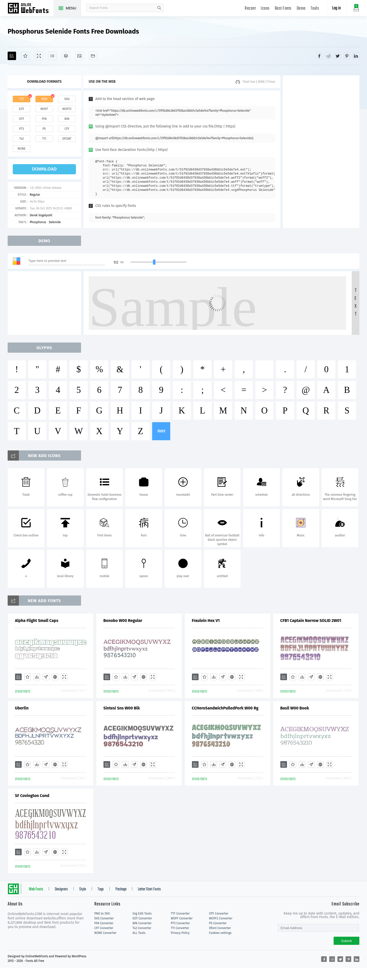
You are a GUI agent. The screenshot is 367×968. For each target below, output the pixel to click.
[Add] (12, 56)
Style (82, 889)
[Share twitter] (337, 55)
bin (66, 119)
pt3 (21, 129)
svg (66, 99)
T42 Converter (142, 928)
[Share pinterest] (347, 55)
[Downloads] (36, 677)
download (44, 169)
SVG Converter (104, 918)
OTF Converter (218, 913)
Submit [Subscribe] (346, 941)
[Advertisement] (321, 151)
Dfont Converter (220, 928)
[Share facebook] (319, 55)
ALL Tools (139, 933)
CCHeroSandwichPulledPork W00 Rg (225, 708)
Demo (301, 8)
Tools (315, 8)
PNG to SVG (102, 913)
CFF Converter (103, 928)
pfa (44, 119)
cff (66, 129)
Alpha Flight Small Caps (36, 620)
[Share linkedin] (356, 55)
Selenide (55, 222)
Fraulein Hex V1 (206, 620)
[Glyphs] (52, 56)
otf (21, 119)
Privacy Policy (180, 933)
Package (120, 889)
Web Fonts (36, 889)
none (21, 148)
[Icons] (79, 56)
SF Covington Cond (32, 795)
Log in (336, 8)
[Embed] (55, 677)
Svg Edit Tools (142, 913)
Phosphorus (38, 222)
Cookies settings (220, 933)
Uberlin (22, 708)
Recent (250, 8)
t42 (21, 138)
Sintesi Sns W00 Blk (121, 708)
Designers (61, 889)
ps (44, 129)
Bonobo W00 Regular (122, 620)
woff (44, 109)
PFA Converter (103, 923)
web (44, 99)
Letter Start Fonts (149, 889)
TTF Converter (180, 913)
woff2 (67, 109)
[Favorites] (25, 56)
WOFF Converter (182, 918)
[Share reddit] (328, 55)
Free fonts (31, 9)
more (161, 431)
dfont (66, 138)
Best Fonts (283, 8)
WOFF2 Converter (220, 918)
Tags (101, 889)
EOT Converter (142, 918)
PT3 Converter (180, 923)
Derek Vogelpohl (41, 215)
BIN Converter (142, 923)
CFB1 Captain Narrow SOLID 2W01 (310, 620)
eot (21, 109)
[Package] (66, 56)
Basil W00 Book (294, 708)
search (159, 8)
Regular (35, 194)
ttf (21, 99)
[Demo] (39, 56)
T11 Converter (180, 928)
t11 (44, 138)
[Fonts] (93, 56)
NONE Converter (105, 933)
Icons (265, 8)
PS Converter (218, 923)
